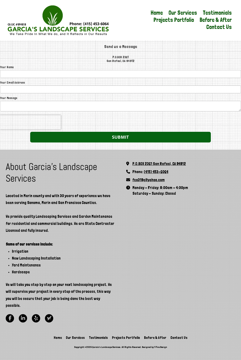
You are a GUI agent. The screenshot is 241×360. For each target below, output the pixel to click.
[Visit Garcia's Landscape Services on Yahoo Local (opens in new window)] (49, 318)
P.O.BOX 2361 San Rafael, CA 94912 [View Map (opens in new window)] (159, 163)
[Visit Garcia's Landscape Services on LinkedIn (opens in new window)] (23, 318)
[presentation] (30, 122)
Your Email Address (12, 82)
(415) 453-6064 (156, 172)
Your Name (7, 67)
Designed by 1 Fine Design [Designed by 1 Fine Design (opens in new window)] (154, 347)
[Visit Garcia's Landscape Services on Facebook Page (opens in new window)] (10, 318)
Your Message (8, 98)
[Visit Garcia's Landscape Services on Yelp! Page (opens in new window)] (36, 318)
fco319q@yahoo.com (148, 180)
